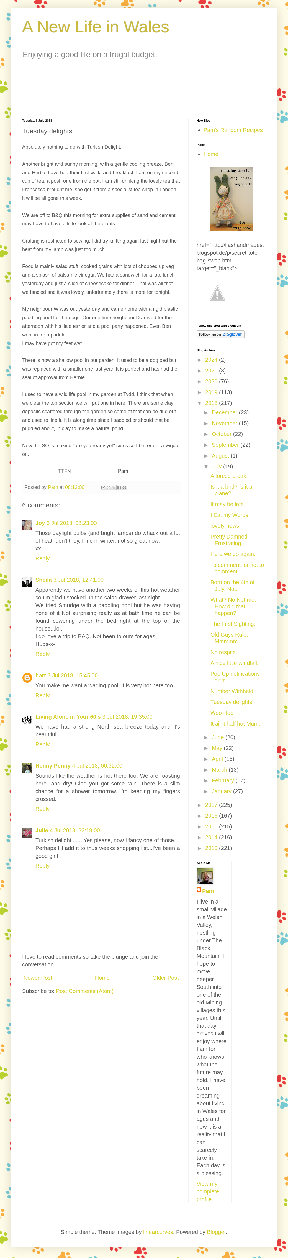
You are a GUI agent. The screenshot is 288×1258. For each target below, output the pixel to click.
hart (40, 675)
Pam (208, 891)
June (218, 737)
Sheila (43, 580)
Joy (40, 523)
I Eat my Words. (230, 515)
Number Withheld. (232, 691)
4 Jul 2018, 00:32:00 (97, 766)
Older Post (166, 978)
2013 (212, 848)
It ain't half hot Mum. (235, 724)
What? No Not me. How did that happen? (233, 606)
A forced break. (229, 476)
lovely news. (225, 526)
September (226, 445)
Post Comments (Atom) (85, 991)
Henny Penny (53, 766)
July (217, 466)
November (225, 423)
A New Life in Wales (95, 26)
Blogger (216, 1232)
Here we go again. (232, 554)
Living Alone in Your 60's (68, 717)
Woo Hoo (221, 713)
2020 (212, 381)
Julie (41, 830)
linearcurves (158, 1232)
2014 (212, 837)
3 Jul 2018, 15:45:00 (73, 675)
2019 (212, 392)
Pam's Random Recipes (233, 130)
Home (102, 978)
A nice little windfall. (234, 663)
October (222, 434)
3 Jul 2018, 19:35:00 (127, 717)
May (218, 748)
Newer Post (38, 978)
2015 (212, 826)
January (222, 791)
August (221, 456)
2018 (212, 403)
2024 (212, 360)
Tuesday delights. (232, 702)
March (220, 770)
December (225, 412)
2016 (212, 816)
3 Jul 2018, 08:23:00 (72, 523)
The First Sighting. (232, 624)
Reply (42, 558)
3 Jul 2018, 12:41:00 (78, 580)
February (224, 780)
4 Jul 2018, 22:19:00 (75, 830)
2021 (212, 371)
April (218, 759)
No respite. (223, 652)
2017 (212, 805)
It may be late (227, 504)
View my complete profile (208, 1191)
